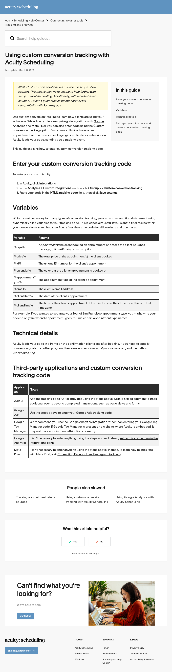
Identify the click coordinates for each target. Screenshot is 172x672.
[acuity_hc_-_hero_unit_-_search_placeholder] (58, 38)
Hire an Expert (109, 653)
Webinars (79, 659)
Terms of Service (138, 653)
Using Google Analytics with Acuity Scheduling (135, 499)
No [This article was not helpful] (101, 541)
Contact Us (25, 616)
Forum (105, 647)
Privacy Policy (137, 647)
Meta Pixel (39, 126)
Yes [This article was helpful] (75, 541)
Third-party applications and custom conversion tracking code (133, 127)
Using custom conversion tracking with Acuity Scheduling (87, 499)
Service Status (82, 653)
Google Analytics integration (88, 422)
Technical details (126, 116)
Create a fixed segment (130, 398)
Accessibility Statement (142, 659)
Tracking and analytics (19, 24)
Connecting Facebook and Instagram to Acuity (89, 454)
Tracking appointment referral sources (36, 499)
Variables (121, 110)
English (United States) (21, 651)
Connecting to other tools (66, 20)
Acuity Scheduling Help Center (24, 20)
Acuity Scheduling (84, 647)
